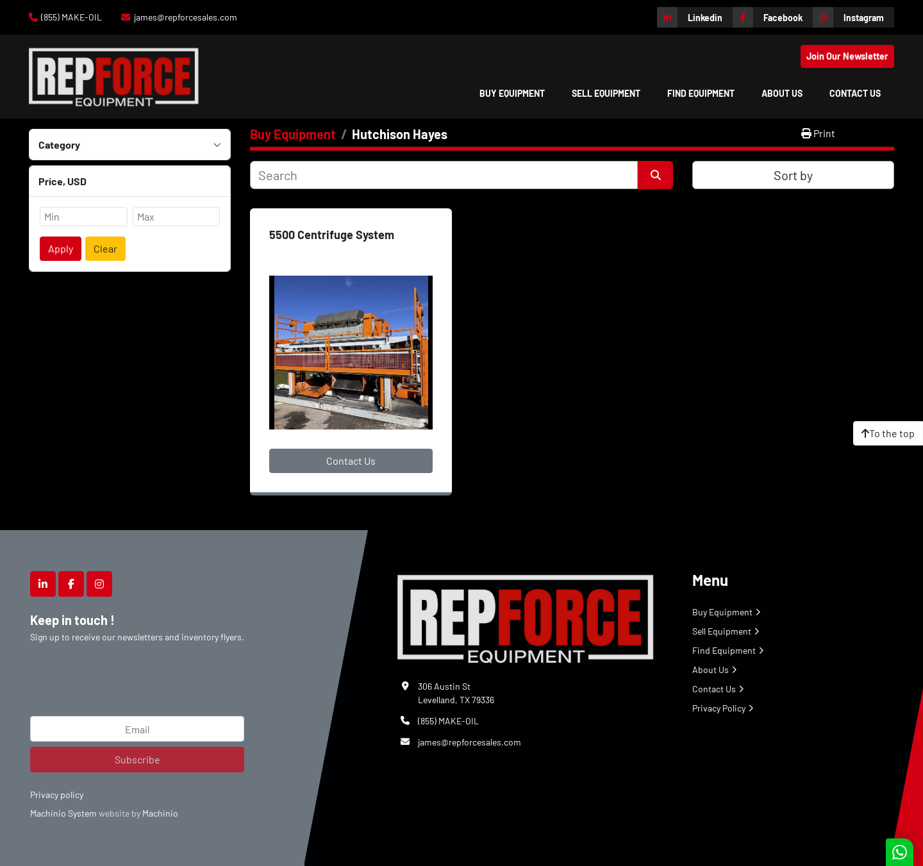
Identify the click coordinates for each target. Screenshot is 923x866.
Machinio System (63, 813)
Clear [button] (105, 248)
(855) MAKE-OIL (71, 17)
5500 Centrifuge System (331, 235)
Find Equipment (701, 93)
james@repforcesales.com (185, 17)
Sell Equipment (606, 93)
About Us (781, 93)
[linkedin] (695, 17)
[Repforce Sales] (525, 616)
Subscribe (137, 759)
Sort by (793, 175)
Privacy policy (56, 794)
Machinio (160, 813)
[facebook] (773, 17)
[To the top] (888, 433)
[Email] (137, 729)
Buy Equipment (512, 93)
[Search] (444, 175)
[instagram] (853, 17)
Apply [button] (60, 248)
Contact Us (855, 93)
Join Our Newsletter (847, 56)
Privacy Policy (718, 708)
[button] (512, 93)
